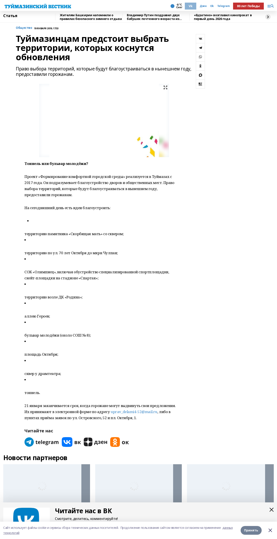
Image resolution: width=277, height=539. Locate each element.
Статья (10, 15)
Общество (24, 28)
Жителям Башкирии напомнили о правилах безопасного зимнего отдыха (91, 17)
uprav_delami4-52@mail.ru (134, 411)
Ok (212, 6)
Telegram (223, 6)
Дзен (203, 6)
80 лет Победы (248, 6)
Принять (251, 530)
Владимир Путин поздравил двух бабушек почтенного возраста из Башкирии (153, 17)
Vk (190, 6)
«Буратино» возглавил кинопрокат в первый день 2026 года (223, 17)
